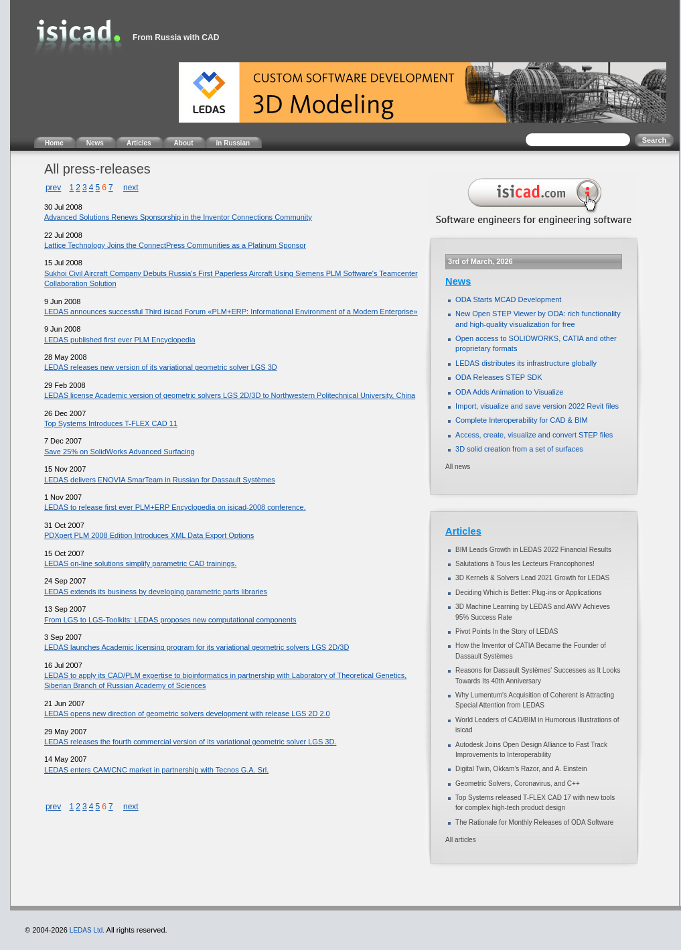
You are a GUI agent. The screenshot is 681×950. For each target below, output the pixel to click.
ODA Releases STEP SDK (498, 377)
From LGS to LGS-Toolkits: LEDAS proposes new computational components (170, 620)
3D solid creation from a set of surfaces (519, 449)
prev (53, 187)
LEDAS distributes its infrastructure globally (526, 363)
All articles (460, 839)
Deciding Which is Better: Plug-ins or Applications (528, 592)
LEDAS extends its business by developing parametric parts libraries (155, 592)
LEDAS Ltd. (87, 930)
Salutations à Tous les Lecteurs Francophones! (525, 563)
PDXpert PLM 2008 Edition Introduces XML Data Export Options (149, 535)
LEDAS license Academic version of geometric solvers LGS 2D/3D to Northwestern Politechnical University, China (229, 395)
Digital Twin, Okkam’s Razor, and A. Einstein (521, 768)
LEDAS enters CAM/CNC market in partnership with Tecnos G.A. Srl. (156, 770)
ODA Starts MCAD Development (508, 299)
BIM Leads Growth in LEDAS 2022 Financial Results (533, 549)
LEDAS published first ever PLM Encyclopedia (120, 340)
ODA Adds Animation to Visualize (509, 392)
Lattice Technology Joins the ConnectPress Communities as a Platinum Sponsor (175, 245)
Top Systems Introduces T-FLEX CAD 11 (110, 423)
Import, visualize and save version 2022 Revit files (537, 406)
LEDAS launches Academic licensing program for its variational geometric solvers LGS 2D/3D (196, 647)
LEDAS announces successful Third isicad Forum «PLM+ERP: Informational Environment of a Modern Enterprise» (231, 312)
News (458, 281)
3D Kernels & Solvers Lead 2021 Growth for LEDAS (532, 578)
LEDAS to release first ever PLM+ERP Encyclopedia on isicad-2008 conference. (175, 507)
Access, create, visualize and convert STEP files (534, 435)
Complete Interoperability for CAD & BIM (521, 420)
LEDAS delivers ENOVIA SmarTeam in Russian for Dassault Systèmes (159, 480)
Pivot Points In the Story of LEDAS (506, 631)
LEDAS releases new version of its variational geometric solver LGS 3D (160, 367)
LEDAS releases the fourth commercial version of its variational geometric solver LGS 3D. (190, 742)
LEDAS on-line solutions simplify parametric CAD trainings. (140, 563)
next (131, 187)
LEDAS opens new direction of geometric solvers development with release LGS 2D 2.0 (187, 713)
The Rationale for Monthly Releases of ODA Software (534, 822)
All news (457, 466)
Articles (463, 531)
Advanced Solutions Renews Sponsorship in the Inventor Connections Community (178, 217)
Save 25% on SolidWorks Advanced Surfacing (119, 452)
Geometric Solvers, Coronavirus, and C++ (517, 783)
